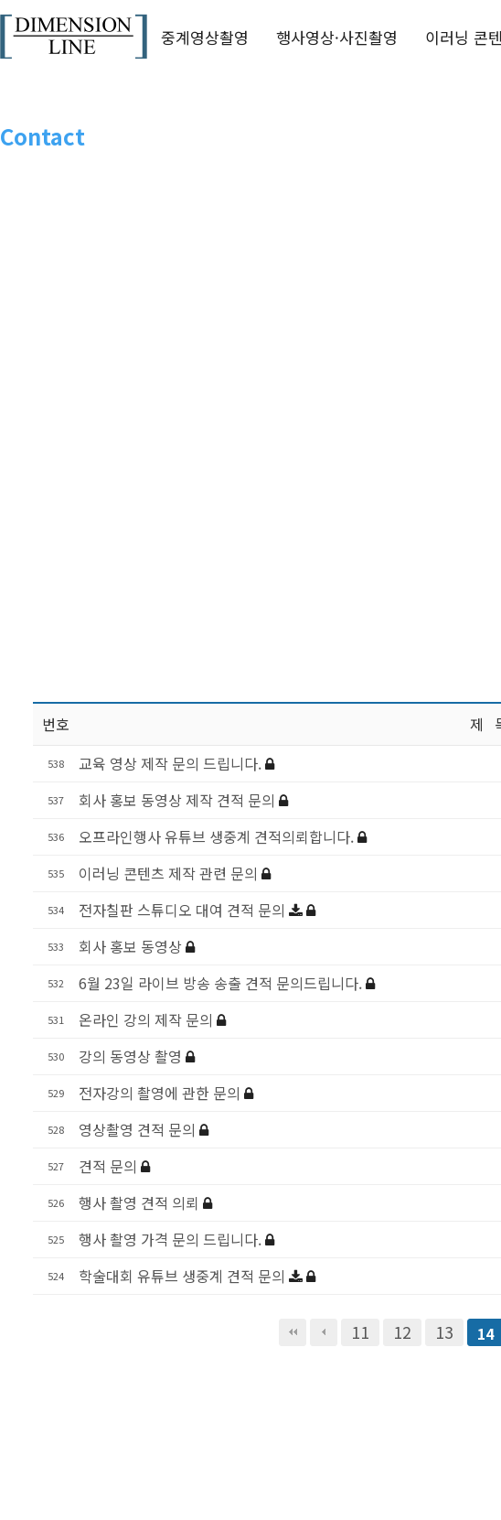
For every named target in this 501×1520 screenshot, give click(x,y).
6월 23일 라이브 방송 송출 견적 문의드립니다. (222, 983)
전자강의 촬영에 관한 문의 (161, 1093)
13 (444, 1332)
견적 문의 (110, 1166)
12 (402, 1332)
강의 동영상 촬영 (132, 1056)
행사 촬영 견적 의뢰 (141, 1202)
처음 (292, 1332)
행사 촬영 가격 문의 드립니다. (172, 1239)
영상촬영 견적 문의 (139, 1129)
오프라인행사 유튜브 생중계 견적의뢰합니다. (218, 836)
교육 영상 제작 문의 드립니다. (172, 763)
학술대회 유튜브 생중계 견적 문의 (184, 1276)
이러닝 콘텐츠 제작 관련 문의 (170, 873)
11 (360, 1332)
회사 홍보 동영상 (132, 946)
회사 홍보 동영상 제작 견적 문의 (179, 800)
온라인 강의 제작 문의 (148, 1019)
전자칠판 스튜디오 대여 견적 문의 (184, 910)
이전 (323, 1332)
